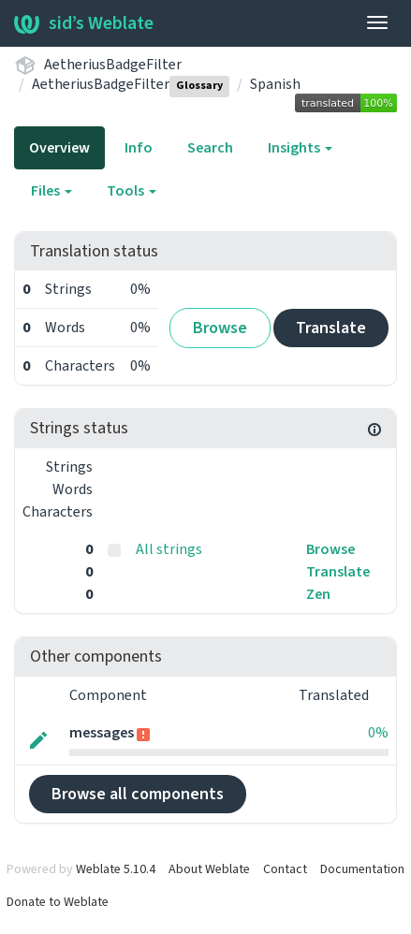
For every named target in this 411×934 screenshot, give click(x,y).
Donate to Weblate (58, 902)
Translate (331, 328)
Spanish (275, 84)
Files (51, 191)
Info (139, 148)
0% (378, 732)
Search (210, 148)
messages (103, 732)
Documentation (362, 869)
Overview (59, 148)
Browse (220, 328)
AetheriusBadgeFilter (113, 64)
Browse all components (137, 794)
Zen (318, 594)
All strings (169, 549)
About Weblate (209, 869)
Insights (300, 148)
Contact (285, 869)
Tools (131, 191)
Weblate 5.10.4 (115, 869)
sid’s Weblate (84, 23)
